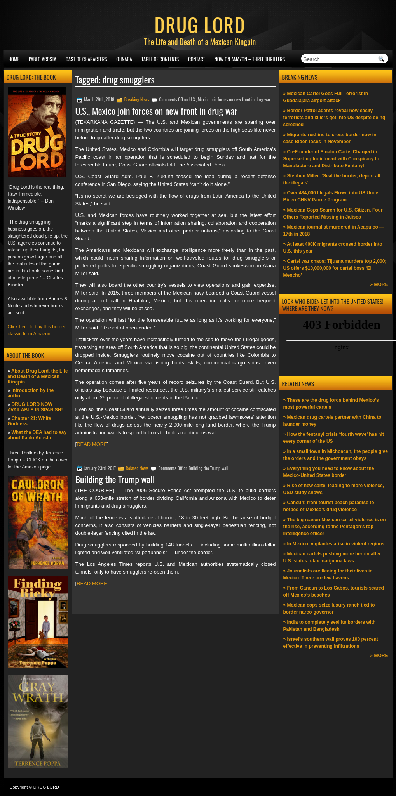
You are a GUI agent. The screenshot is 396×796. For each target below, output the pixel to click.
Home (14, 59)
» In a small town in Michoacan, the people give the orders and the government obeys (335, 455)
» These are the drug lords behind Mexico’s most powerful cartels (331, 403)
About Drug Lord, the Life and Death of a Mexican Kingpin (38, 376)
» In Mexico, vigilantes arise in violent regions (334, 543)
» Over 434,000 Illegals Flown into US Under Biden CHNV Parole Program (331, 196)
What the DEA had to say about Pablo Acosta (37, 435)
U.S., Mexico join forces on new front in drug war (156, 111)
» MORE (379, 284)
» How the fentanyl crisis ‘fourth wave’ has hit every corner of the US (333, 438)
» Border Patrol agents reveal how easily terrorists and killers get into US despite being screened (334, 117)
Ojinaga (124, 59)
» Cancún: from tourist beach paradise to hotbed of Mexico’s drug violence (328, 506)
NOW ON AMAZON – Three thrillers (250, 59)
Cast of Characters (86, 59)
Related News (137, 468)
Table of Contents (160, 59)
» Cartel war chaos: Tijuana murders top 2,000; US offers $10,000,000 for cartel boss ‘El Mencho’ (335, 268)
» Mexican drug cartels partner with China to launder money (332, 420)
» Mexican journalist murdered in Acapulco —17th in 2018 (333, 230)
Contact (196, 59)
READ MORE (92, 444)
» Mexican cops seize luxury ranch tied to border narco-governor (329, 608)
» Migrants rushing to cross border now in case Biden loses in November (330, 138)
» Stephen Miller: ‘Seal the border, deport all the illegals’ (331, 179)
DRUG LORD (199, 24)
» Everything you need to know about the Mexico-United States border (328, 472)
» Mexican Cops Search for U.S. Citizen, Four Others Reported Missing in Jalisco (333, 213)
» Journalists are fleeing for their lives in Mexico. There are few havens (328, 574)
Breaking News (136, 99)
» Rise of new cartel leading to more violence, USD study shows (333, 489)
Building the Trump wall (115, 479)
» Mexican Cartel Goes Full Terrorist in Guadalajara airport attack (325, 97)
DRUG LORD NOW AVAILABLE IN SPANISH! (35, 407)
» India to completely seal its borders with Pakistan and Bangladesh (329, 625)
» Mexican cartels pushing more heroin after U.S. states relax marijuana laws (332, 557)
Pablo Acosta (42, 59)
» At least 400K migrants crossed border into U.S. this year (332, 247)
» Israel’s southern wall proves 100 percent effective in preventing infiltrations (330, 642)
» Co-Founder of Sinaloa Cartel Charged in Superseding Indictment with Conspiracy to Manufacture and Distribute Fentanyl (331, 158)
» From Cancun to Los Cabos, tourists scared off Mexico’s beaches (333, 591)
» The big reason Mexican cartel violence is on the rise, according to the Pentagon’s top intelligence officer (334, 526)
